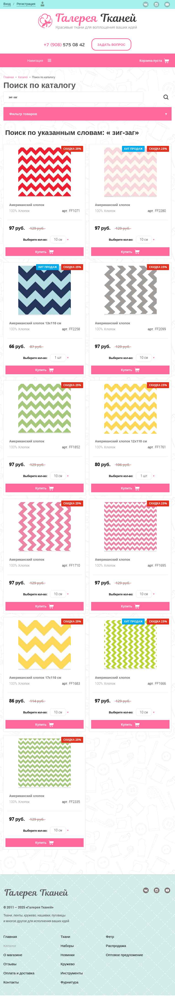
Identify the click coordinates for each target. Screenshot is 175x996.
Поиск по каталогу (43, 77)
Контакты (11, 983)
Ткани (65, 937)
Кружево (68, 964)
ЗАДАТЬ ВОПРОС (111, 44)
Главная (8, 77)
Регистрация (26, 4)
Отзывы (10, 964)
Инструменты (72, 973)
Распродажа (116, 946)
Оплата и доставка (19, 973)
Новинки (68, 955)
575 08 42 (64, 45)
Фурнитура (70, 983)
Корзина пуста (154, 60)
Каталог (23, 77)
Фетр (110, 937)
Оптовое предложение (125, 955)
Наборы (67, 946)
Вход (7, 4)
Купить (44, 252)
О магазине (13, 955)
